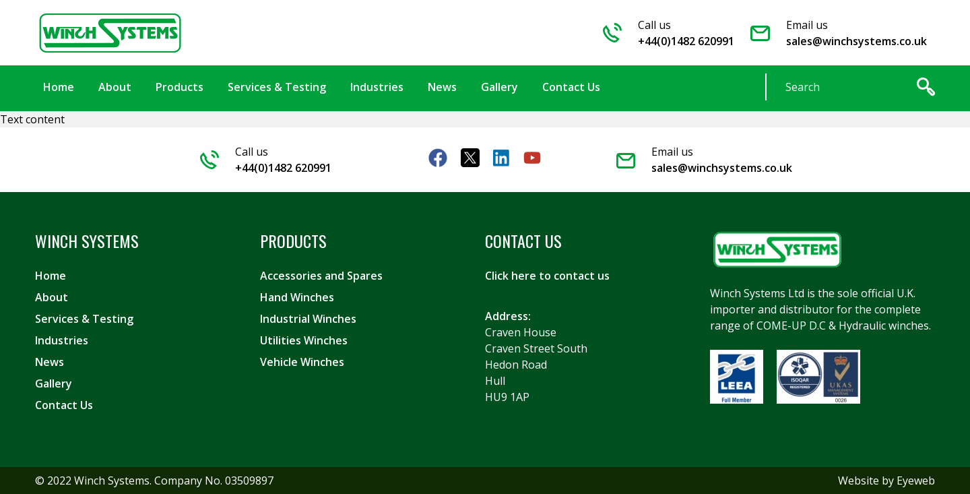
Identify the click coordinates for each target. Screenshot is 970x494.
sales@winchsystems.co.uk (856, 41)
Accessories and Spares (321, 275)
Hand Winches (297, 297)
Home (50, 275)
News (49, 361)
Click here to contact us (547, 275)
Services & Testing (84, 318)
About (51, 297)
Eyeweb (916, 480)
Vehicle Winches (302, 361)
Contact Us (64, 405)
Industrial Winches (308, 318)
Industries (61, 340)
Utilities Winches (304, 340)
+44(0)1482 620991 (686, 41)
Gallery (53, 383)
